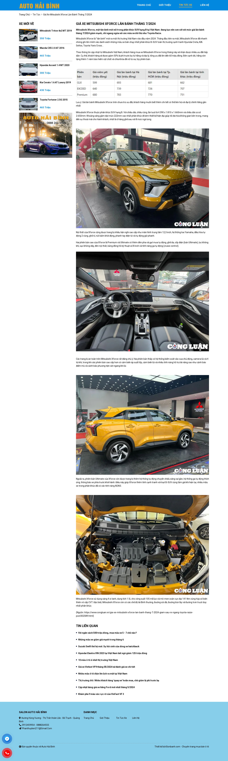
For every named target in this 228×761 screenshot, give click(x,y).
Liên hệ (135, 718)
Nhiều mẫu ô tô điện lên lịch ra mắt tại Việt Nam (102, 673)
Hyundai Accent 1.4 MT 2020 (54, 65)
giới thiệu (165, 5)
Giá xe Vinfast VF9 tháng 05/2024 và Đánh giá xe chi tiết (106, 667)
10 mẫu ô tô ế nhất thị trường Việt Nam (98, 660)
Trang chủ (89, 718)
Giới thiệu (104, 718)
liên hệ (204, 5)
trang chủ (144, 5)
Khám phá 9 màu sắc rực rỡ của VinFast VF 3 (101, 694)
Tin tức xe (121, 718)
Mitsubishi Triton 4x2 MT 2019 (56, 30)
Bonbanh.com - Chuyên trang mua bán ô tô (187, 746)
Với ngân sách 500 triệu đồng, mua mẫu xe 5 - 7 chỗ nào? (107, 633)
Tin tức (36, 14)
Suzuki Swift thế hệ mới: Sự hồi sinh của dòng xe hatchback (108, 646)
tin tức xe (185, 4)
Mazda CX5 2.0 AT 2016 (52, 48)
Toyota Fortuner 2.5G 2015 (54, 99)
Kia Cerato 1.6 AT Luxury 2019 (55, 82)
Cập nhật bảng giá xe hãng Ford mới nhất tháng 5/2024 (106, 687)
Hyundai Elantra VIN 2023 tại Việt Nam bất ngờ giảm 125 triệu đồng (112, 653)
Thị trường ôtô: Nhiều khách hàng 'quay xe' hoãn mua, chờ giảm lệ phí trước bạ (118, 680)
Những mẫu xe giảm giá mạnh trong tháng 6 (101, 639)
